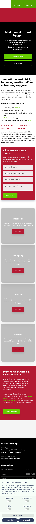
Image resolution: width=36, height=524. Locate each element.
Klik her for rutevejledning (11, 452)
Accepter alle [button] (26, 520)
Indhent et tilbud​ (11, 411)
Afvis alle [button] (10, 520)
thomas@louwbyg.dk (10, 400)
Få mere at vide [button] (18, 515)
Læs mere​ (18, 232)
